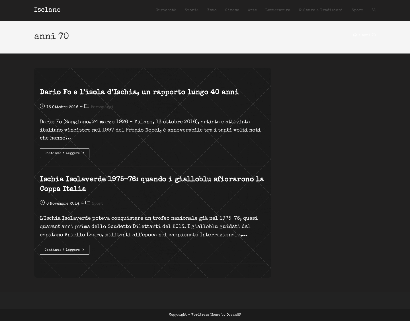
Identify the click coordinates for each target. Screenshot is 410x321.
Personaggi (102, 107)
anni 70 (369, 35)
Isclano (47, 10)
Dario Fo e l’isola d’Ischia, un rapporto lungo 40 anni (139, 92)
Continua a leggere (67, 154)
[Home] (355, 35)
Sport (97, 204)
